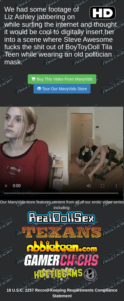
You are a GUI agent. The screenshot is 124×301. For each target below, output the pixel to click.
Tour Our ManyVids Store (62, 88)
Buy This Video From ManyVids (61, 79)
